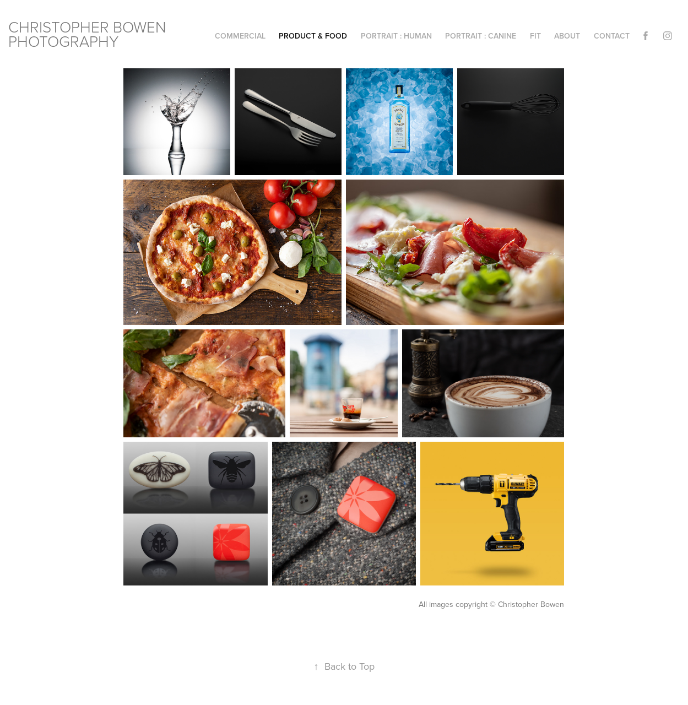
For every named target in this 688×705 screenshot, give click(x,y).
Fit (535, 35)
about (567, 35)
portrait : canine (480, 35)
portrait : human (396, 35)
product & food (313, 35)
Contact (612, 35)
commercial (240, 35)
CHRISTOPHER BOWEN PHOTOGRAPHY (89, 34)
